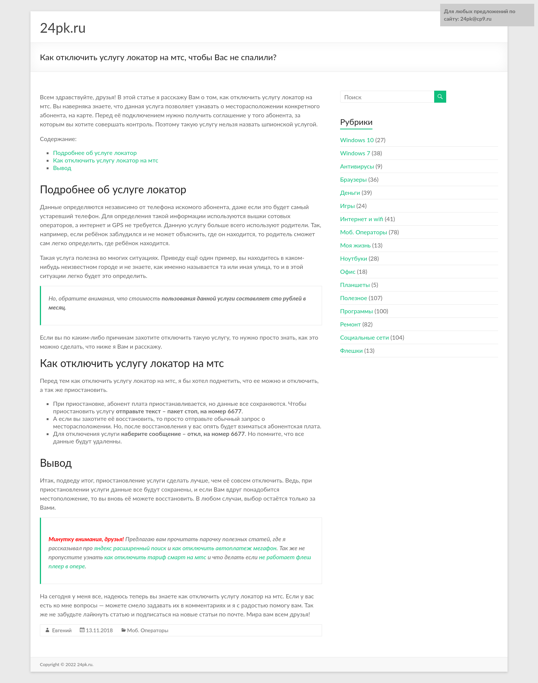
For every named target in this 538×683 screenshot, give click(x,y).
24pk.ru (63, 27)
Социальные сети (364, 337)
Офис (348, 271)
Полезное (353, 297)
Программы (356, 310)
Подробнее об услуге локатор (95, 152)
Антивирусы (357, 166)
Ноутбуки (353, 258)
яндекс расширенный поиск (130, 547)
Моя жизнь (355, 245)
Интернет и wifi (361, 218)
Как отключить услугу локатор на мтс (105, 160)
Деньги (350, 192)
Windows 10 (357, 139)
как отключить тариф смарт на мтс (155, 556)
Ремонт (350, 324)
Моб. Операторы (147, 630)
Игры (347, 205)
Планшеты (355, 284)
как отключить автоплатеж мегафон (224, 547)
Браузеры (353, 179)
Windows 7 (355, 152)
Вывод (62, 167)
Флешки (351, 350)
